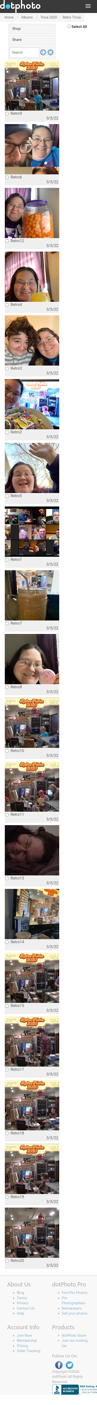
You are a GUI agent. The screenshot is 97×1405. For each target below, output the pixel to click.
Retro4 (13, 304)
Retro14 (14, 942)
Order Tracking (28, 1351)
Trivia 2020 (48, 17)
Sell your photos (75, 1313)
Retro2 (13, 432)
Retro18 (14, 1133)
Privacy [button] (22, 1303)
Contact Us (26, 1308)
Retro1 (13, 559)
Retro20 (14, 1260)
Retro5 (13, 496)
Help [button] (20, 1313)
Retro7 (13, 623)
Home (9, 17)
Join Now (24, 1335)
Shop (16, 28)
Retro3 (13, 368)
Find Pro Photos (74, 1293)
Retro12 (14, 241)
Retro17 (14, 1069)
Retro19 (14, 1197)
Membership (27, 1340)
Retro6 (13, 177)
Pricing (22, 1346)
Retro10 (14, 750)
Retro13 (14, 878)
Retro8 (13, 687)
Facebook (59, 1365)
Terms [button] (22, 1298)
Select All (79, 27)
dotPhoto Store (74, 1335)
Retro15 (14, 1005)
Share (17, 39)
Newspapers (72, 1308)
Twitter (69, 1365)
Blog (20, 1293)
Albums (27, 17)
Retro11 (14, 814)
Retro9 (13, 113)
